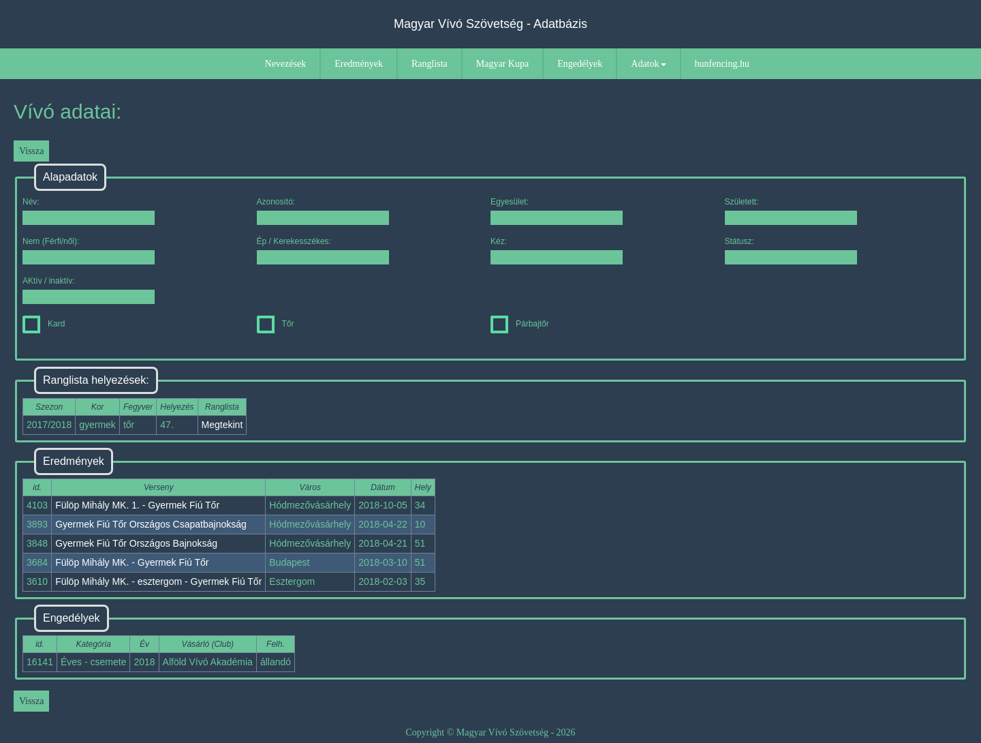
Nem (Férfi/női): (88, 250)
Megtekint (222, 424)
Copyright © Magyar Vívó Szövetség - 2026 (490, 732)
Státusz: (791, 250)
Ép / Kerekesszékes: (323, 250)
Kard (43, 324)
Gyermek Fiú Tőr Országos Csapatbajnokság (151, 524)
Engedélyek (579, 64)
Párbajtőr (519, 324)
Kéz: (556, 250)
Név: (88, 211)
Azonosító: (323, 211)
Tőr (275, 324)
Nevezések (286, 64)
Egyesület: (556, 211)
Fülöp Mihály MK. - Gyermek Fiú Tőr (131, 562)
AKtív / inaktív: (88, 290)
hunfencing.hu (722, 64)
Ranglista (429, 64)
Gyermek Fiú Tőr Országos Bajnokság (136, 543)
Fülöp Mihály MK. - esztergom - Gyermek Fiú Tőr (158, 581)
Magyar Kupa (502, 64)
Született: (791, 211)
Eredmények (358, 64)
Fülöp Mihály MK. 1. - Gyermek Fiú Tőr (137, 505)
